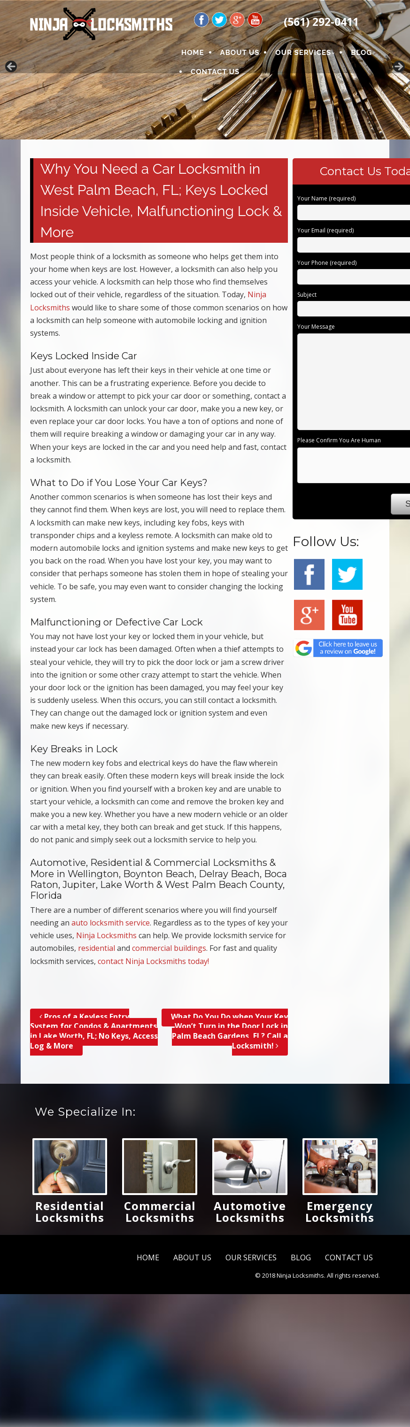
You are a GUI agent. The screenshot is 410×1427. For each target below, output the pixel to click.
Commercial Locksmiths (160, 1211)
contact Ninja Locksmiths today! (153, 961)
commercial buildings (169, 948)
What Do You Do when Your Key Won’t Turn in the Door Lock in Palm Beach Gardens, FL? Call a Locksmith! (229, 1031)
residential (96, 948)
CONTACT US (215, 72)
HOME (192, 52)
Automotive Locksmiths (250, 1211)
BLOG (361, 52)
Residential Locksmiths (69, 1211)
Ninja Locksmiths (106, 935)
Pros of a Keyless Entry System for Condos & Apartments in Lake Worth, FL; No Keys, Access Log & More (94, 1031)
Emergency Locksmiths (339, 1211)
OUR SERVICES (303, 52)
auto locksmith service (110, 923)
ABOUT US (240, 52)
